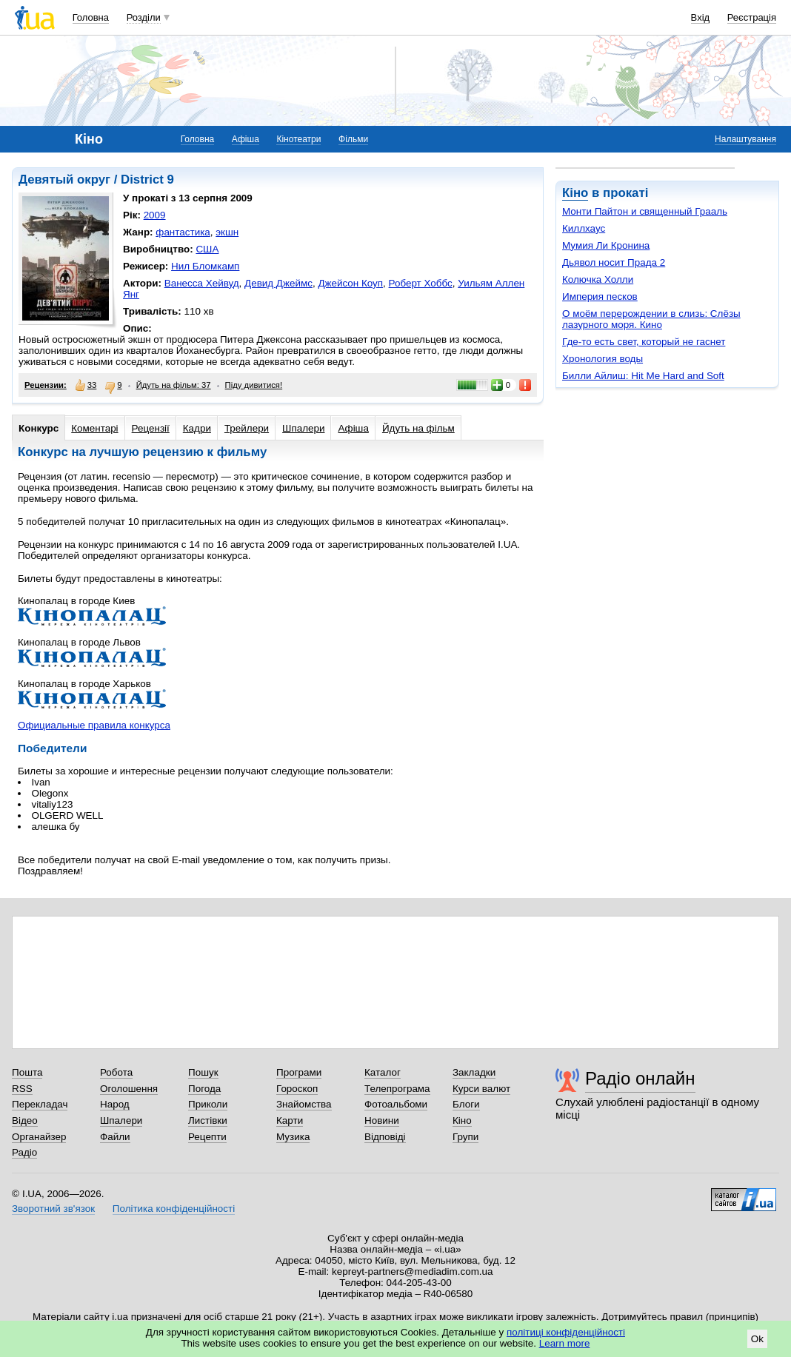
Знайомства (304, 1104)
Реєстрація (751, 17)
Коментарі (94, 428)
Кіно (575, 193)
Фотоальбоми (395, 1104)
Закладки (474, 1072)
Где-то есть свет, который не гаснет (643, 341)
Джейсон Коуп (350, 283)
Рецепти (207, 1136)
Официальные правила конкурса (94, 725)
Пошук (203, 1072)
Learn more (564, 1343)
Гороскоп (297, 1088)
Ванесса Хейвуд (201, 283)
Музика (293, 1136)
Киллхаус (583, 228)
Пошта (27, 1072)
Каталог (382, 1072)
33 (86, 385)
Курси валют (481, 1088)
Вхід (700, 17)
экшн (227, 232)
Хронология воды (602, 358)
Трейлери (246, 428)
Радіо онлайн (640, 1078)
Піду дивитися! (254, 385)
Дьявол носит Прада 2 (613, 262)
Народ (115, 1104)
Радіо (24, 1152)
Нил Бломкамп (205, 266)
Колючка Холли (597, 279)
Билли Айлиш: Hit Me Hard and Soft (643, 375)
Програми (298, 1072)
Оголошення (129, 1088)
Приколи (207, 1104)
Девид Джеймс (278, 283)
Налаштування (745, 139)
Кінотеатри (298, 139)
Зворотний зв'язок (53, 1208)
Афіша (245, 139)
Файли (115, 1136)
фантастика (183, 232)
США (207, 249)
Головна (91, 17)
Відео (25, 1120)
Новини (381, 1120)
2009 (155, 215)
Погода (204, 1088)
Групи (465, 1136)
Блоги (466, 1104)
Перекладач (39, 1104)
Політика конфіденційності (174, 1208)
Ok (757, 1338)
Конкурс (39, 428)
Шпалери (303, 428)
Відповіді (385, 1136)
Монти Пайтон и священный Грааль (644, 211)
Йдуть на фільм (418, 428)
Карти (289, 1120)
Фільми (353, 139)
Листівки (207, 1120)
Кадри (197, 428)
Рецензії (151, 428)
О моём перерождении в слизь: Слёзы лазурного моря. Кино (651, 319)
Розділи (144, 17)
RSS (22, 1088)
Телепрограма (397, 1088)
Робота (116, 1072)
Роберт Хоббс (421, 283)
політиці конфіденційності (566, 1332)
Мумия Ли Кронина (606, 245)
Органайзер (39, 1136)
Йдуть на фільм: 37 (173, 385)
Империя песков (600, 296)
